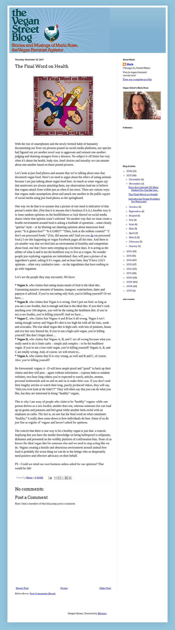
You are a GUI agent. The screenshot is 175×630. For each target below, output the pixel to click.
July (131, 219)
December (135, 179)
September (135, 211)
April (132, 233)
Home (64, 588)
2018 (129, 171)
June (132, 224)
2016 (129, 251)
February (134, 241)
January (133, 246)
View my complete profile (137, 79)
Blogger (102, 613)
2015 (129, 255)
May (131, 228)
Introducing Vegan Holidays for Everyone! (144, 200)
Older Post (105, 588)
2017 (129, 175)
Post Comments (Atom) (42, 593)
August (133, 215)
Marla (130, 64)
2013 (129, 264)
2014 (129, 260)
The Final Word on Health (143, 194)
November (135, 183)
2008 (129, 286)
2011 (129, 273)
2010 (129, 277)
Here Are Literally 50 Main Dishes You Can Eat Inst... (143, 188)
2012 (129, 268)
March (133, 237)
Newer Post (22, 588)
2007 (129, 290)
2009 (129, 281)
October (134, 206)
